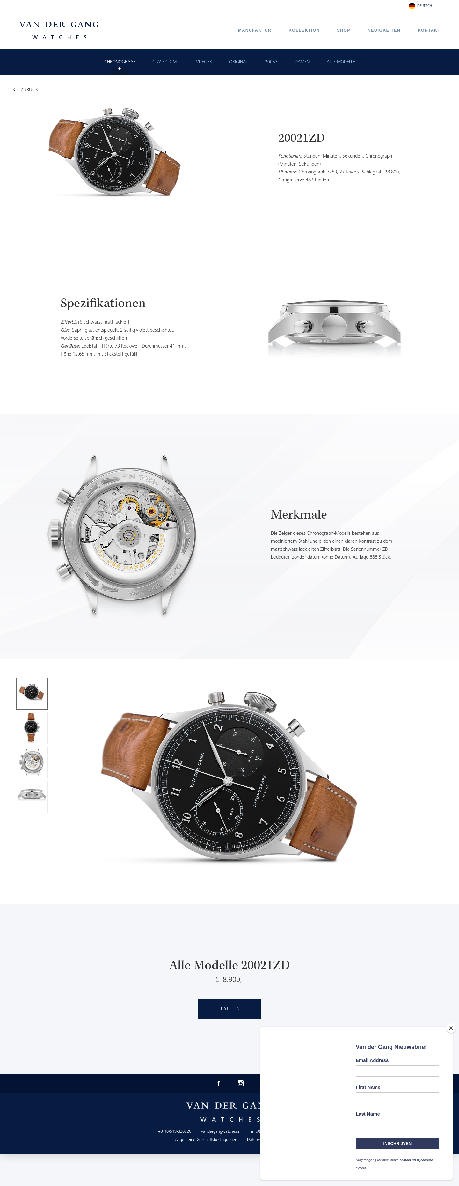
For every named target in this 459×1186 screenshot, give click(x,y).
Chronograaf (119, 62)
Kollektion (304, 30)
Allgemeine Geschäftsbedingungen (206, 1140)
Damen (302, 62)
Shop (343, 30)
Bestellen (230, 1009)
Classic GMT (165, 62)
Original (238, 62)
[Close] (451, 1029)
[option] (229, 329)
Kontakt (429, 30)
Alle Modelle (341, 62)
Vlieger (204, 62)
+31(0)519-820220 (174, 1132)
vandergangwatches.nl (221, 1132)
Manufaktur (255, 30)
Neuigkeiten (384, 30)
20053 (271, 62)
